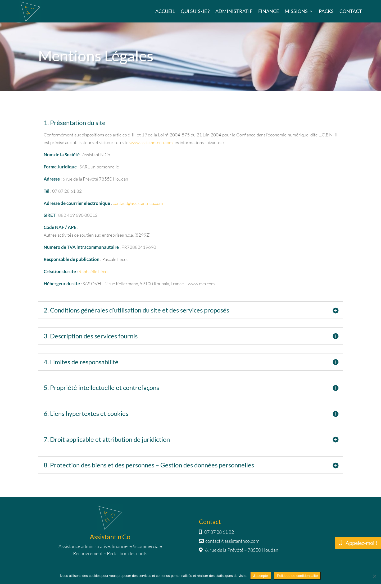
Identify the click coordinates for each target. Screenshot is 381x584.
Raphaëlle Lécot (94, 271)
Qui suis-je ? (195, 11)
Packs (326, 11)
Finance (268, 11)
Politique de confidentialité (297, 576)
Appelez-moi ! (361, 543)
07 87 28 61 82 (216, 532)
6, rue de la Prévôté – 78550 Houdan (238, 550)
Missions (296, 11)
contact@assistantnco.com (138, 203)
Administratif (233, 11)
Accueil (165, 11)
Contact (350, 11)
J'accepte (260, 576)
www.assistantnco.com (151, 142)
